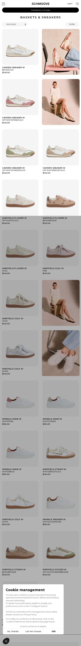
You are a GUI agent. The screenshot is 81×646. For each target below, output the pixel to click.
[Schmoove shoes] (40, 3)
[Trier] (15, 24)
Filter (72, 24)
